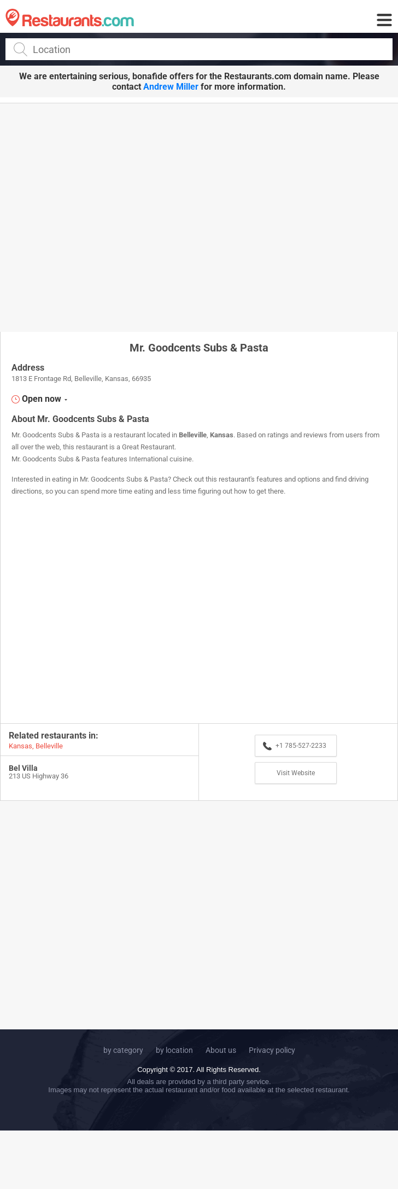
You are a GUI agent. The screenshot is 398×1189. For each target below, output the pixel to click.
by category (123, 1050)
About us (221, 1050)
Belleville (193, 435)
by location (174, 1050)
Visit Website (296, 773)
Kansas (221, 435)
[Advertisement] (102, 216)
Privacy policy (272, 1050)
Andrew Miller (170, 86)
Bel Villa (23, 768)
